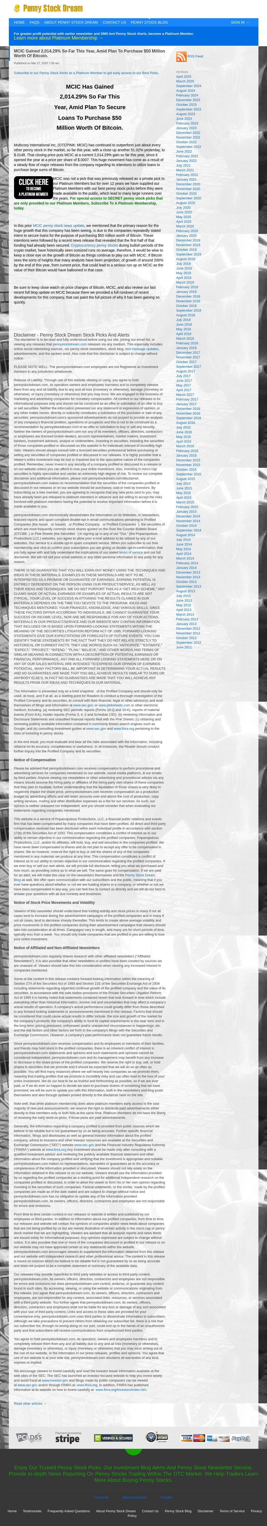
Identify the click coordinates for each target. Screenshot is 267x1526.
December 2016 (188, 409)
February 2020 (187, 231)
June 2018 (184, 324)
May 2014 (183, 549)
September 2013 (188, 586)
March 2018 (185, 338)
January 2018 (186, 348)
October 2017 (186, 362)
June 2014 (184, 544)
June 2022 (184, 151)
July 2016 (183, 427)
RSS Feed (189, 56)
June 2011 (184, 647)
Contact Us (114, 22)
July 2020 (183, 207)
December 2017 (188, 352)
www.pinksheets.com (114, 705)
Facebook (101, 1497)
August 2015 (185, 479)
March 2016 (185, 446)
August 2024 (185, 91)
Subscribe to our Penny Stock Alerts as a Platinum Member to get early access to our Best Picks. (86, 73)
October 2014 (186, 526)
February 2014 (187, 563)
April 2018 (184, 334)
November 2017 (188, 357)
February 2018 (187, 343)
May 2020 (183, 217)
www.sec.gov (83, 705)
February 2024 (187, 95)
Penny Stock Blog (149, 22)
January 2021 (186, 179)
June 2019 (184, 268)
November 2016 (188, 413)
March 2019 (185, 282)
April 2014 (184, 554)
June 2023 (184, 119)
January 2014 (186, 568)
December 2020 (188, 184)
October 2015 (186, 469)
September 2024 (188, 86)
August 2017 (185, 371)
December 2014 (188, 516)
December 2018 (188, 296)
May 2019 (183, 273)
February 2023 (187, 123)
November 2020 (188, 189)
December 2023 (188, 100)
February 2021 (187, 175)
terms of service (131, 552)
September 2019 (188, 254)
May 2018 (183, 329)
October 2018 (186, 306)
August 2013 (185, 591)
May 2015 (183, 493)
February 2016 (187, 451)
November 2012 (188, 633)
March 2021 (185, 170)
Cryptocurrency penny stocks (94, 245)
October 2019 (186, 250)
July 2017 (183, 376)
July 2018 (183, 320)
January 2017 (186, 404)
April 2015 (184, 497)
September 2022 (188, 147)
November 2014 (188, 521)
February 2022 (187, 156)
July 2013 (183, 596)
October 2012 (186, 638)
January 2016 (186, 455)
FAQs (34, 22)
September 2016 (188, 418)
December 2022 (188, 133)
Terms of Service (232, 1511)
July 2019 (183, 264)
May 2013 (183, 605)
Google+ (166, 1497)
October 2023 (186, 105)
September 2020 (188, 198)
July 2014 (183, 540)
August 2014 (185, 535)
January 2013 (186, 624)
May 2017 (183, 385)
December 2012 (188, 628)
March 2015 (185, 502)
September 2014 (188, 530)
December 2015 (188, 460)
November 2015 (188, 465)
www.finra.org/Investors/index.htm (121, 1390)
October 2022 (186, 142)
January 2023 (186, 128)
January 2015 (186, 512)
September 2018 (188, 310)
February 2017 (187, 399)
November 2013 (188, 577)
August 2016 (185, 423)
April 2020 (184, 221)
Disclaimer (205, 1511)
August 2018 (185, 315)
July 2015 (183, 483)
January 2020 (186, 236)
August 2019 (185, 259)
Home (19, 22)
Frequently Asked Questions (69, 1511)
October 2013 (186, 582)
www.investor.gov (55, 1380)
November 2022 (188, 137)
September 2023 (188, 109)
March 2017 (185, 395)
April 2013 (184, 610)
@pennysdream (134, 1497)
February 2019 (187, 287)
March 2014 (185, 558)
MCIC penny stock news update (58, 225)
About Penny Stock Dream (71, 22)
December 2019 (188, 240)
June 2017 (184, 381)
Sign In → (240, 22)
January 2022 (186, 161)
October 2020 (186, 193)
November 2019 (188, 245)
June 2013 (184, 600)
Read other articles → (30, 1403)
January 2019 (186, 292)
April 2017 (184, 390)
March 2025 (185, 81)
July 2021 (183, 165)
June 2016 (184, 432)
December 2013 (188, 572)
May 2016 (183, 437)
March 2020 (185, 226)
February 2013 (187, 619)
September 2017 (188, 367)
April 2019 (184, 278)
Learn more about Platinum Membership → (58, 38)
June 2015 (184, 488)
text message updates (141, 349)
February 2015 (187, 507)
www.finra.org (124, 729)
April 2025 (184, 76)
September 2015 (188, 474)
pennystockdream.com (70, 344)
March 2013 (185, 614)
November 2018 (188, 301)
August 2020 (185, 203)
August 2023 (185, 114)
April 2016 (184, 441)
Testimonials (32, 1511)
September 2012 (188, 642)
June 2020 (184, 212)
